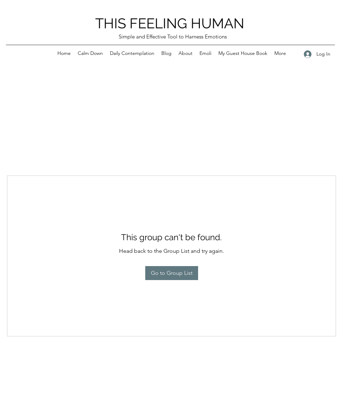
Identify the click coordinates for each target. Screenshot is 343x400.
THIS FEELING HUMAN (169, 23)
